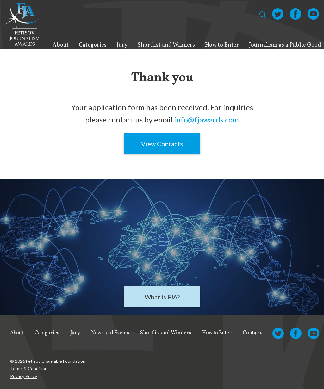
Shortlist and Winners (166, 45)
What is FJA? (162, 297)
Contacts (252, 333)
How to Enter (222, 45)
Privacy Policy (23, 376)
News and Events (110, 333)
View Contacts (162, 143)
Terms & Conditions (30, 368)
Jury (122, 45)
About (61, 45)
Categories (93, 45)
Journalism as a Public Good (285, 45)
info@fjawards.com (206, 119)
